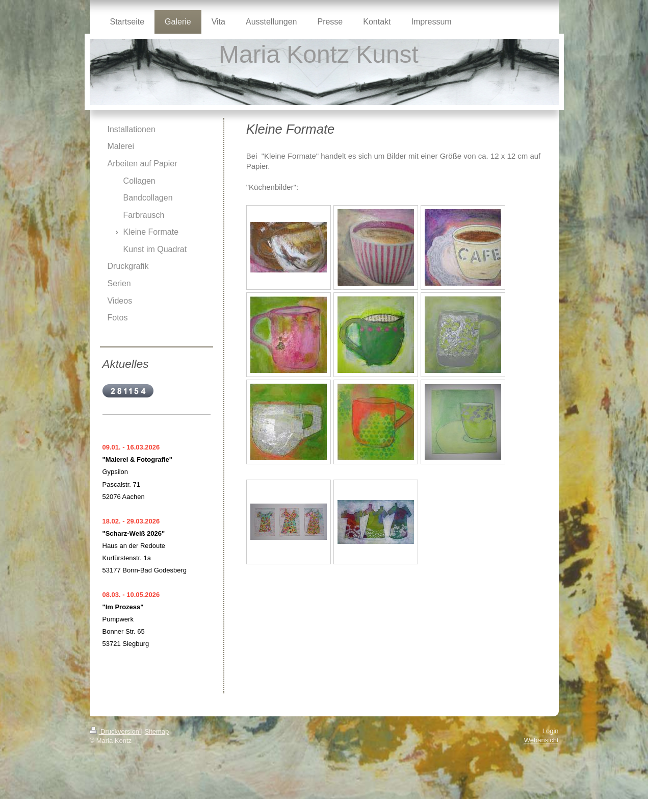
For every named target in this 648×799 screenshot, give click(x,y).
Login (550, 731)
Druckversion (115, 731)
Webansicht (541, 740)
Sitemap (157, 731)
